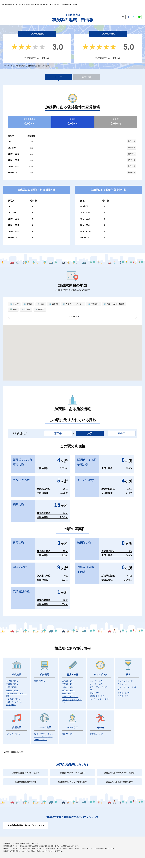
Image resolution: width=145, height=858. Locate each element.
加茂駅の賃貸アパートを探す (72, 773)
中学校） (68, 690)
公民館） (12, 681)
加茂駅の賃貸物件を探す (14, 752)
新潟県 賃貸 (30, 4)
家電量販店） (98, 696)
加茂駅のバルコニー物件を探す (119, 782)
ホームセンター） (100, 699)
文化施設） (13, 699)
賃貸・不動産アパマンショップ (12, 4)
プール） (40, 739)
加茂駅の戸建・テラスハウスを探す (119, 773)
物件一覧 (131, 141)
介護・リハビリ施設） (14, 703)
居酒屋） (124, 693)
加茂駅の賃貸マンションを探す (25, 773)
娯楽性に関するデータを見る (108, 58)
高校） (67, 693)
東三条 (58, 433)
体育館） (12, 690)
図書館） (12, 684)
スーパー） (97, 684)
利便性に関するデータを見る (37, 58)
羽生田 (121, 433)
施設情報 (87, 77)
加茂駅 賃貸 (55, 4)
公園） (12, 687)
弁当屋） (124, 696)
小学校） (68, 687)
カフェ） (124, 684)
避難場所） (98, 734)
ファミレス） (126, 681)
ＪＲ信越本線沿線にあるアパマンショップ (25, 825)
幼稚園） (68, 681)
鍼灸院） (68, 734)
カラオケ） (13, 734)
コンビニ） (97, 681)
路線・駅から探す (43, 4)
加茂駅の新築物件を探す (25, 782)
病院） (40, 681)
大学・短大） (70, 697)
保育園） (68, 684)
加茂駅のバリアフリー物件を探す (72, 782)
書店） (95, 693)
